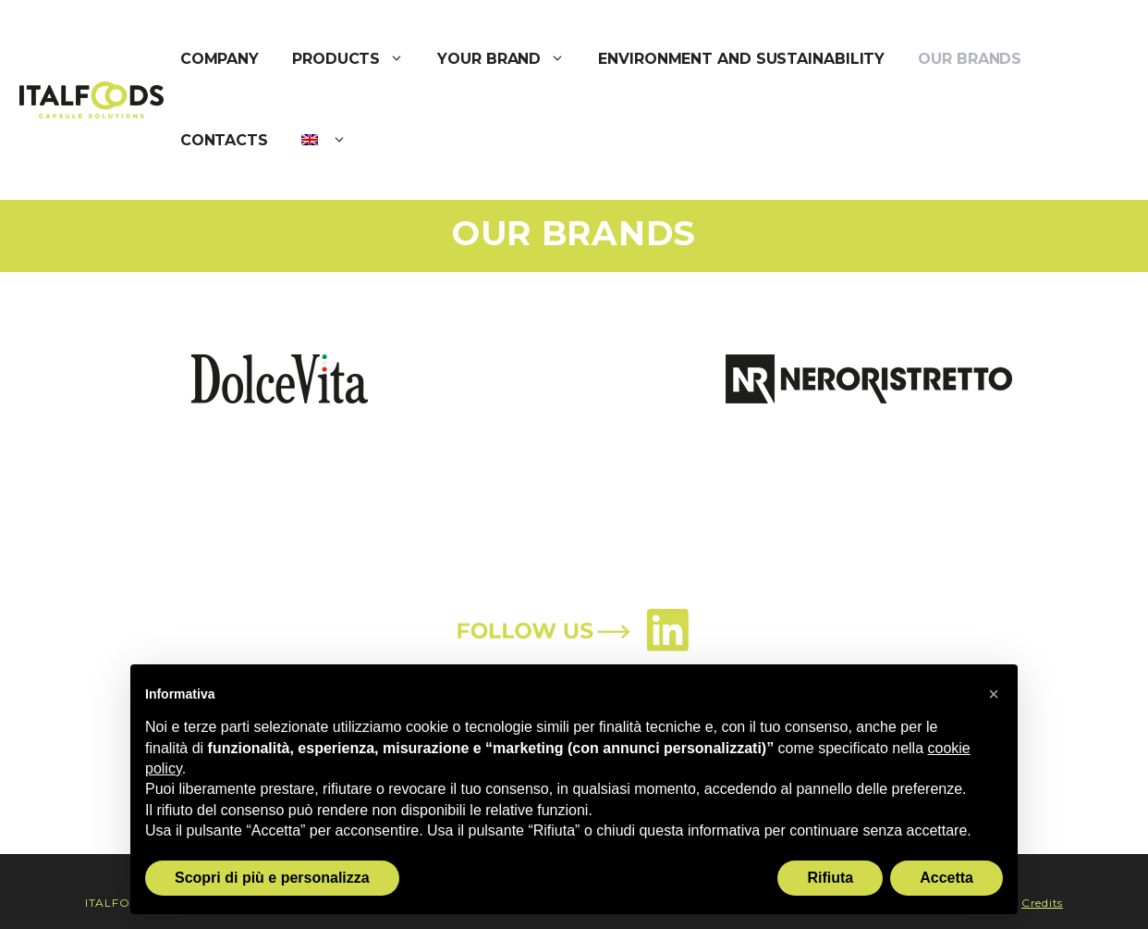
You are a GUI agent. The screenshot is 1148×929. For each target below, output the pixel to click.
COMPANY (219, 59)
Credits (1042, 903)
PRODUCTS (356, 59)
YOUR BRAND (509, 59)
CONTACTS (224, 140)
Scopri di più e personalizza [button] (272, 878)
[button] (993, 694)
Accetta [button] (946, 878)
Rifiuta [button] (830, 878)
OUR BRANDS (969, 59)
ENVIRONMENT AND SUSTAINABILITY (741, 59)
